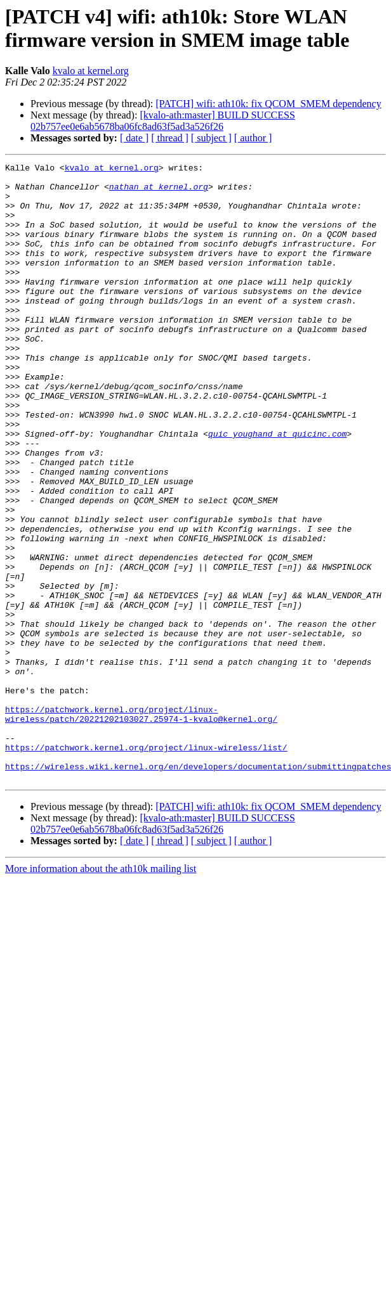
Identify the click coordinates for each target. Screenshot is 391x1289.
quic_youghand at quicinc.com (277, 488)
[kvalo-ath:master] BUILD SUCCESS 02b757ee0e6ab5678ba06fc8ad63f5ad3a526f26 (162, 121)
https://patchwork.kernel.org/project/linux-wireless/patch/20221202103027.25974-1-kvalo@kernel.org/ (141, 825)
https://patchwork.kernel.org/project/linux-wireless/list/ (146, 865)
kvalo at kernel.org (91, 70)
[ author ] (253, 137)
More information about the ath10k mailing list (100, 992)
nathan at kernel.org (158, 192)
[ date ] (134, 137)
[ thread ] (170, 137)
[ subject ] (211, 137)
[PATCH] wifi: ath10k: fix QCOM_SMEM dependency (268, 103)
